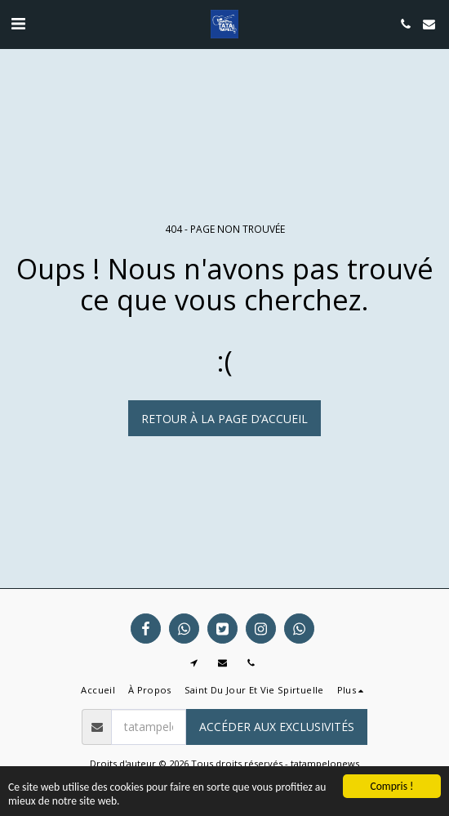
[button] (18, 23)
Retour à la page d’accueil (224, 418)
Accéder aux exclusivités (276, 726)
